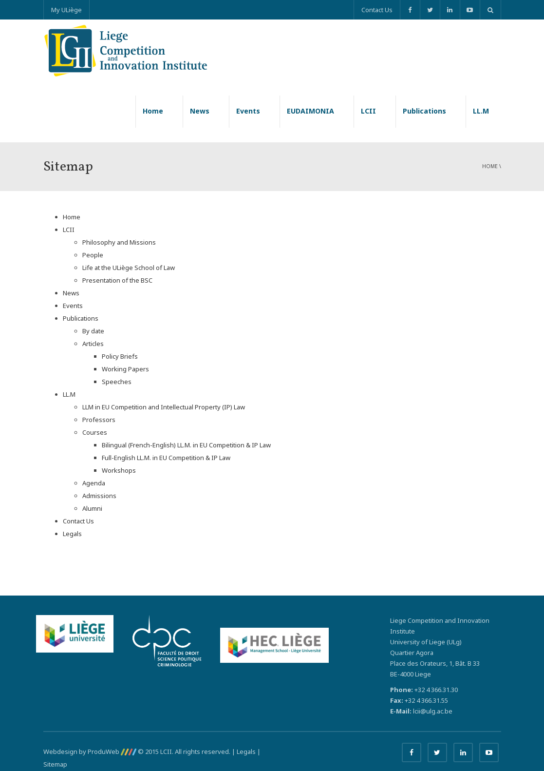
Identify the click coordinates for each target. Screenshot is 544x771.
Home (153, 111)
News (199, 111)
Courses (94, 432)
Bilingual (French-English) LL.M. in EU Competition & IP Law (186, 445)
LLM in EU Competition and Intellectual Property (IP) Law (163, 407)
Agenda (93, 483)
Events (248, 111)
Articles (93, 343)
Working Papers (125, 369)
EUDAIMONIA (310, 111)
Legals (72, 533)
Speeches (116, 381)
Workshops (119, 470)
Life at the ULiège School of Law (128, 267)
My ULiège (66, 9)
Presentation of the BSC (117, 280)
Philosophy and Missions (119, 242)
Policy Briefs (120, 356)
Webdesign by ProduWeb (89, 751)
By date (93, 331)
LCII (368, 111)
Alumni (92, 508)
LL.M (481, 111)
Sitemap (55, 764)
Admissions (99, 495)
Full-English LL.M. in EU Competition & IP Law (166, 457)
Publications (424, 111)
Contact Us (377, 9)
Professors (98, 419)
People (92, 255)
